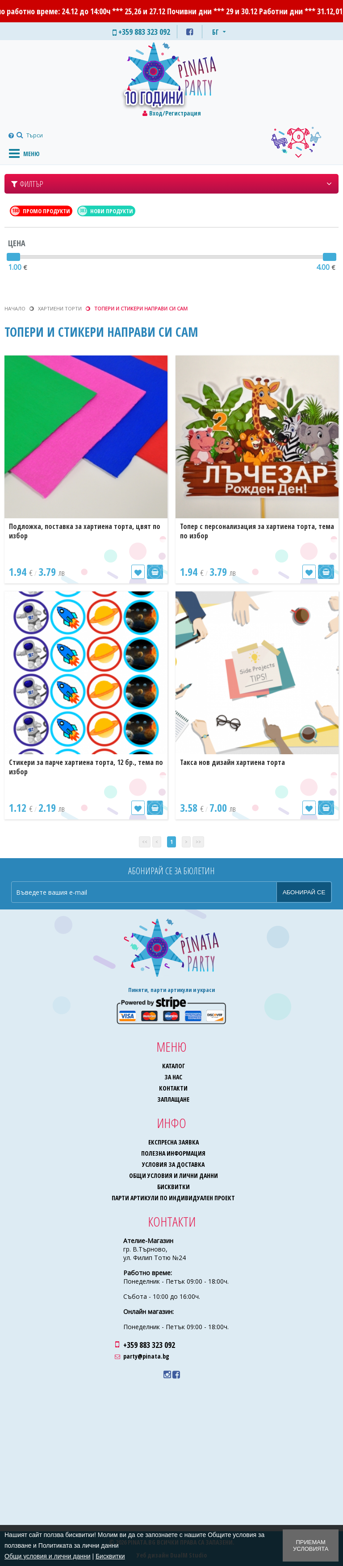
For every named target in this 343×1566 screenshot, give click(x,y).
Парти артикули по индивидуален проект (173, 1198)
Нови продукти (105, 211)
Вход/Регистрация (175, 113)
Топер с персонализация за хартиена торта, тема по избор (257, 531)
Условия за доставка (173, 1164)
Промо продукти (40, 211)
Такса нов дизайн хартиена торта (232, 762)
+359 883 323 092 (149, 1344)
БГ (215, 32)
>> (198, 842)
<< (144, 842)
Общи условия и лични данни (173, 1175)
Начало (14, 308)
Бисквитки (173, 1186)
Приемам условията (310, 1545)
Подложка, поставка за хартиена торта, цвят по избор (84, 531)
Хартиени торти (60, 308)
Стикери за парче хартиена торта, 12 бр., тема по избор (86, 767)
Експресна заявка (173, 1142)
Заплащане (173, 1099)
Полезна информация (173, 1153)
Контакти (173, 1088)
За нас (173, 1077)
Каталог (173, 1066)
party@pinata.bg (146, 1356)
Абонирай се (304, 892)
